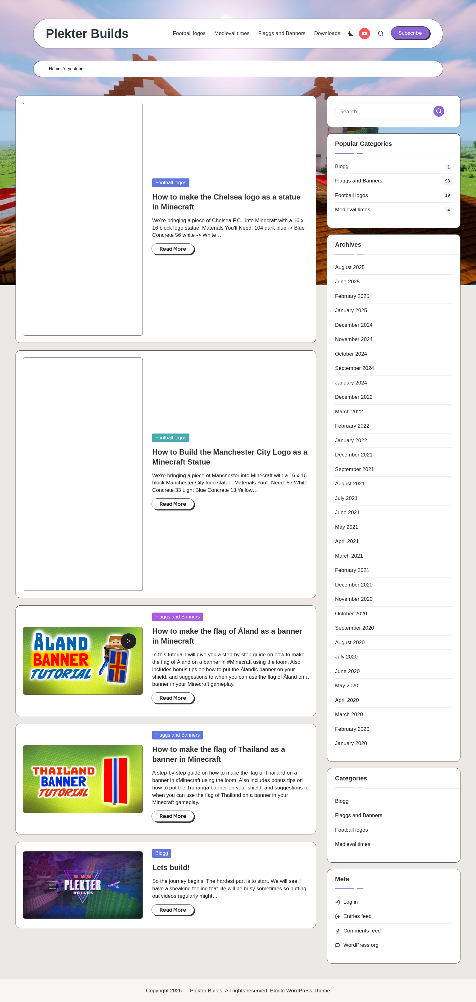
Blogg (161, 853)
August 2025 (350, 267)
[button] (410, 32)
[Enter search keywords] (391, 111)
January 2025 (351, 310)
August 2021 (350, 484)
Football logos (170, 182)
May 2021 (346, 527)
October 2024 (351, 354)
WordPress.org (361, 945)
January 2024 (351, 383)
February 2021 (352, 570)
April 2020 (347, 700)
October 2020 (351, 614)
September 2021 (354, 469)
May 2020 (346, 686)
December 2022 (354, 397)
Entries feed (357, 916)
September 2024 (354, 368)
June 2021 (347, 512)
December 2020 (354, 585)
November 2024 (354, 339)
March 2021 (349, 556)
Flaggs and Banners (177, 616)
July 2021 (346, 498)
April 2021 (347, 541)
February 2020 (352, 729)
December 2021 (354, 455)
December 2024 (354, 325)
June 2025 (347, 282)
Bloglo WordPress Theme (300, 991)
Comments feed (362, 931)
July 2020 (346, 657)
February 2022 (352, 426)
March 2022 (349, 412)
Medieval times (352, 210)
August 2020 (350, 642)
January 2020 (351, 743)
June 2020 (347, 671)
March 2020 (349, 714)
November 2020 (354, 599)
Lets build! (171, 867)
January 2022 (351, 440)
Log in (350, 902)
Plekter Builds (87, 33)
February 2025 (352, 296)
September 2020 (354, 628)
